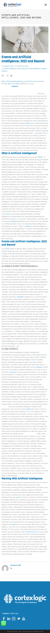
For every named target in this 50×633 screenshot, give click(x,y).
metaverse (39, 367)
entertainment (15, 221)
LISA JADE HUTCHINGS (12, 84)
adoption (14, 86)
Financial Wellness (35, 68)
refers (20, 164)
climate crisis (29, 123)
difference (29, 226)
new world (16, 497)
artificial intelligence (9, 68)
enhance (14, 524)
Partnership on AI (32, 532)
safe (31, 294)
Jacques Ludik (8, 66)
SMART (40, 157)
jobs (26, 138)
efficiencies (30, 409)
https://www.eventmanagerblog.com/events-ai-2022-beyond (23, 81)
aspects (13, 372)
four (25, 192)
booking (32, 211)
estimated (20, 297)
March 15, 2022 (23, 66)
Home (5, 22)
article (7, 249)
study (12, 392)
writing (12, 344)
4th (13, 254)
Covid (39, 121)
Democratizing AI (22, 68)
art (34, 344)
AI (40, 162)
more (34, 362)
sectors (8, 214)
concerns (38, 131)
